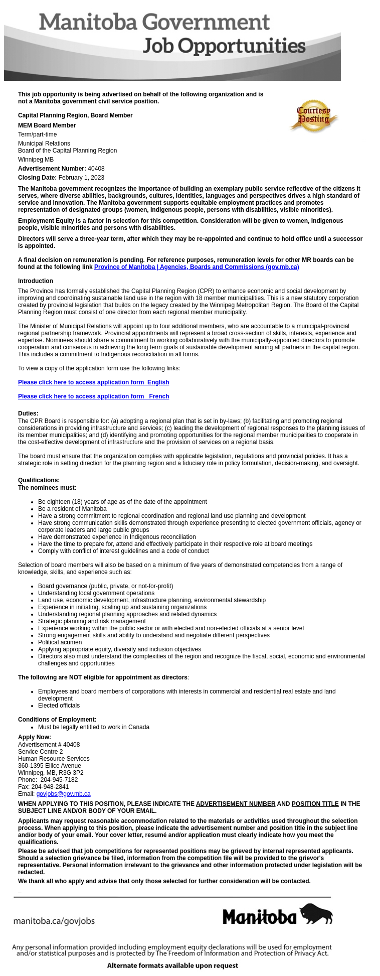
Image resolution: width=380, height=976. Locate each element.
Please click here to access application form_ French (93, 396)
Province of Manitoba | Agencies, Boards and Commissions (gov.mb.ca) (196, 266)
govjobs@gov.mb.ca (64, 793)
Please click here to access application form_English (93, 382)
